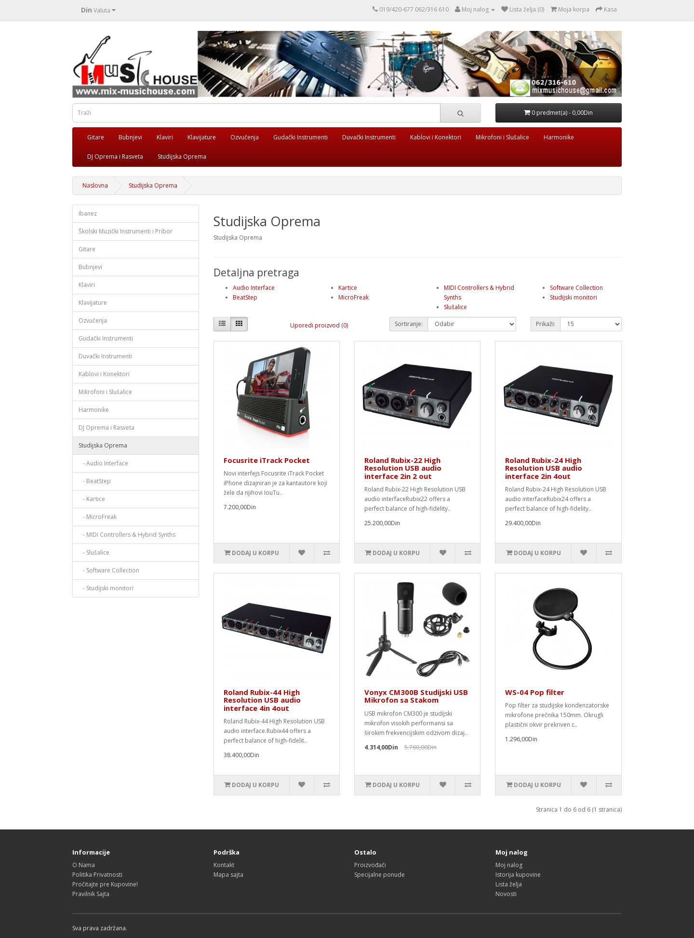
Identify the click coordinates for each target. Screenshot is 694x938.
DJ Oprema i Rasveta (115, 156)
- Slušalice (94, 552)
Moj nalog (508, 865)
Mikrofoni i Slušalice (502, 137)
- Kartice (92, 499)
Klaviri (165, 137)
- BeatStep (95, 481)
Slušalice (455, 307)
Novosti (506, 894)
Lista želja (508, 884)
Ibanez (88, 213)
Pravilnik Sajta (90, 894)
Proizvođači (370, 865)
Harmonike (559, 137)
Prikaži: (545, 324)
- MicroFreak (98, 517)
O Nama (83, 865)
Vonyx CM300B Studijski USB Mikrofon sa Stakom (416, 696)
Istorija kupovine (518, 874)
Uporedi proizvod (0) (319, 325)
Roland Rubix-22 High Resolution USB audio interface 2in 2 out (402, 468)
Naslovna (95, 185)
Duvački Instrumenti (369, 137)
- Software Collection (109, 570)
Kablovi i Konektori (435, 137)
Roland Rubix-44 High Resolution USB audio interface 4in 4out (262, 700)
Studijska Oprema (182, 156)
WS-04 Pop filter (534, 692)
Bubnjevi (130, 137)
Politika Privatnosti (97, 874)
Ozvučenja (244, 137)
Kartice (347, 288)
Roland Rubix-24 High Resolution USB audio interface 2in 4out (543, 468)
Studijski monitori (573, 297)
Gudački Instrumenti (300, 137)
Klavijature (201, 137)
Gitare (95, 137)
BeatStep (245, 297)
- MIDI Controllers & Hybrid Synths (127, 534)
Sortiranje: (409, 324)
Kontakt (224, 865)
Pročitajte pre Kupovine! (105, 884)
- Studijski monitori (106, 588)
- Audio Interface (103, 463)
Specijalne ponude (379, 874)
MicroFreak (353, 297)
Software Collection (576, 288)
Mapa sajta (228, 874)
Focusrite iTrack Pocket (267, 460)
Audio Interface (254, 288)
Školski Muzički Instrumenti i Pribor (126, 231)
